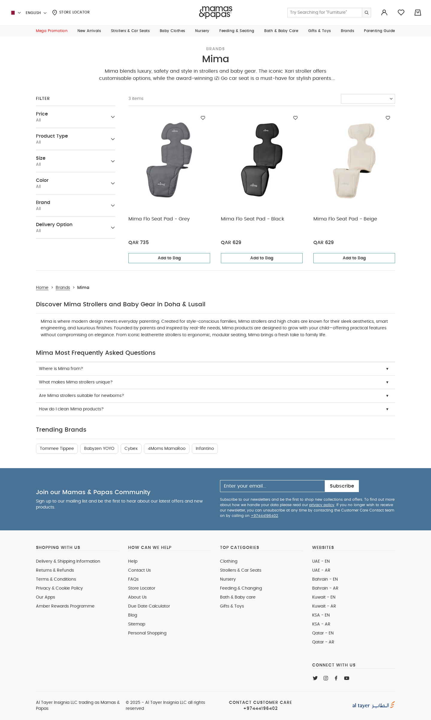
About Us (137, 597)
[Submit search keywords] (366, 12)
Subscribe (342, 486)
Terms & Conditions (56, 579)
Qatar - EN (323, 633)
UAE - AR (321, 570)
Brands (215, 49)
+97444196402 (264, 515)
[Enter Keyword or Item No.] (329, 12)
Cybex (131, 449)
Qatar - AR (323, 642)
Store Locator (71, 13)
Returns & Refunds (55, 570)
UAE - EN (321, 561)
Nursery (228, 579)
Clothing (228, 561)
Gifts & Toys (232, 606)
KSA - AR (321, 624)
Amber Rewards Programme (65, 606)
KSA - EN (321, 615)
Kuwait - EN (324, 597)
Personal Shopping (147, 633)
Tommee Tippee (57, 449)
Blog (132, 615)
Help (132, 561)
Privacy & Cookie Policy (59, 588)
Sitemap (136, 624)
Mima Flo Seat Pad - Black (252, 219)
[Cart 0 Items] (417, 12)
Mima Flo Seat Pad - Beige (345, 219)
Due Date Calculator (149, 606)
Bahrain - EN (325, 579)
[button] (52, 31)
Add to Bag (169, 258)
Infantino (205, 449)
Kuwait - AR (324, 606)
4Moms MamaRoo (167, 449)
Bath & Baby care (238, 597)
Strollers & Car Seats (240, 570)
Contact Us (139, 570)
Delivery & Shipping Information (68, 561)
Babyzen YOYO (99, 449)
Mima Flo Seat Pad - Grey (159, 219)
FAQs (133, 579)
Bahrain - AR (325, 588)
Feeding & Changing (241, 588)
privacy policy (321, 505)
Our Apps (45, 597)
